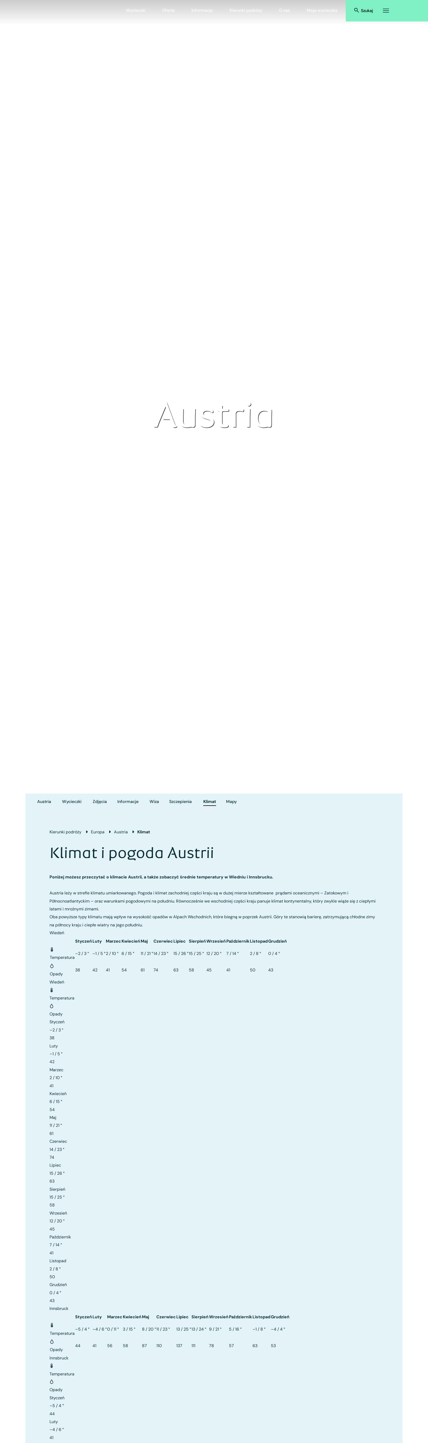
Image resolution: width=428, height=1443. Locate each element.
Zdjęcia (100, 801)
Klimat (209, 801)
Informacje (202, 10)
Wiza (154, 801)
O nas (284, 10)
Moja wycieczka (322, 10)
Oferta (168, 10)
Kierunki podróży (245, 10)
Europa (98, 832)
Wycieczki (135, 10)
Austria (44, 801)
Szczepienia (180, 801)
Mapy (231, 801)
